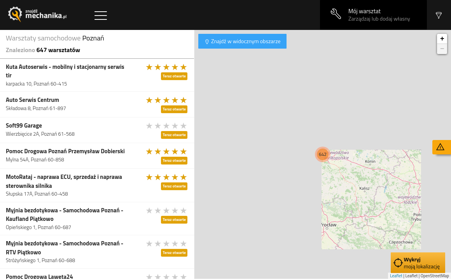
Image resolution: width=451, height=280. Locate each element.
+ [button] (442, 39)
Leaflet (396, 276)
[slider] (166, 67)
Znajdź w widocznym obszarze (245, 41)
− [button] (442, 49)
